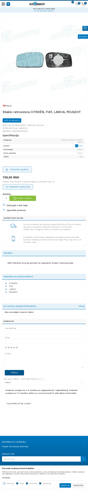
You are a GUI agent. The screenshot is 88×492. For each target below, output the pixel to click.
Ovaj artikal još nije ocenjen (19, 403)
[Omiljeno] (77, 4)
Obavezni (10, 483)
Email (7, 338)
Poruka (8, 354)
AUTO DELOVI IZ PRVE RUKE (44, 9)
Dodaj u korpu (24, 198)
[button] (8, 4)
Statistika (33, 483)
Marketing (46, 483)
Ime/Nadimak (10, 328)
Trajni (22, 483)
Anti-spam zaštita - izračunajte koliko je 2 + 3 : (23, 379)
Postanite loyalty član (19, 187)
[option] (44, 9)
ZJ (77, 146)
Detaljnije (6, 478)
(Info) (81, 146)
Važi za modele (12, 120)
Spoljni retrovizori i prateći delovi (23, 125)
